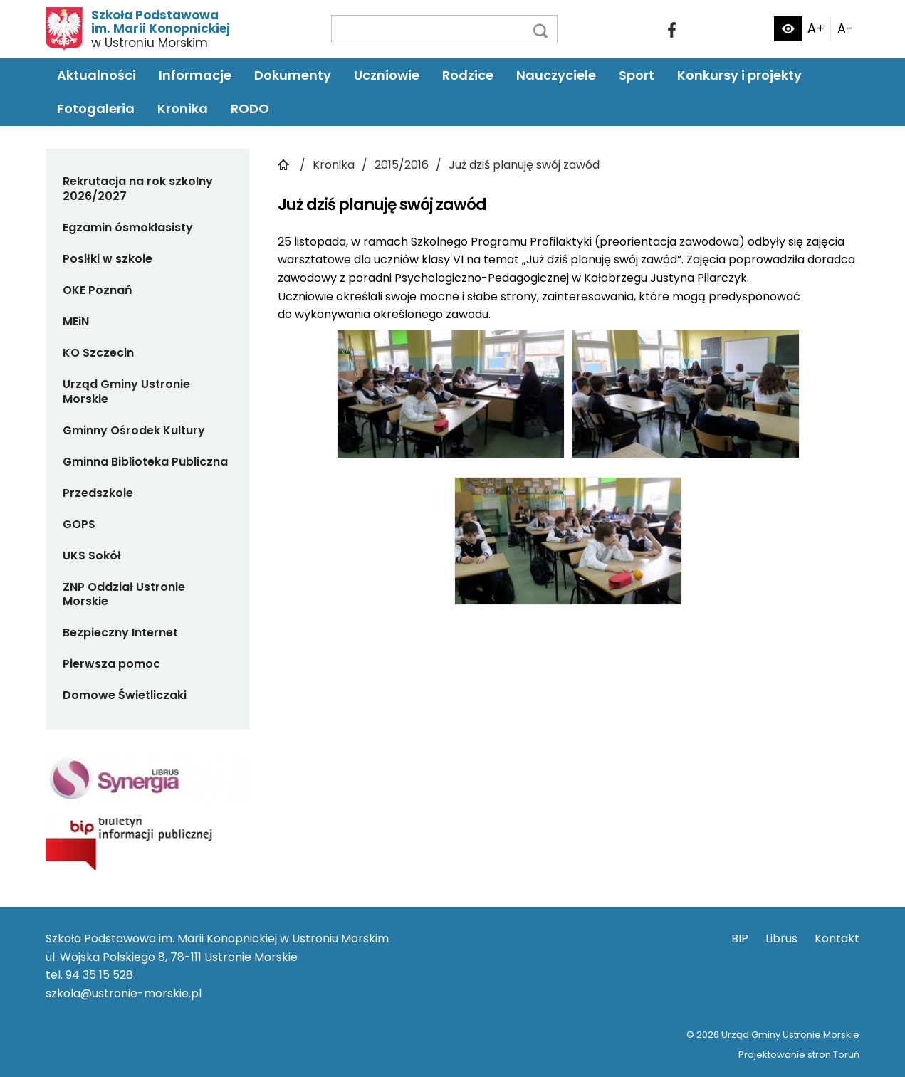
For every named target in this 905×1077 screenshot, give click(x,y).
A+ (816, 28)
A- (845, 28)
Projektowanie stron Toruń (798, 1054)
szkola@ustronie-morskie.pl (124, 993)
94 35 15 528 (99, 975)
